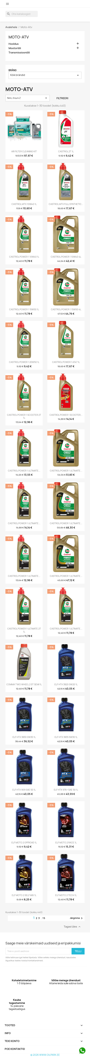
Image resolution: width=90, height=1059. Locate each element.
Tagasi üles (72, 927)
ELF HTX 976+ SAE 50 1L (66, 789)
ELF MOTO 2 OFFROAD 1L (24, 842)
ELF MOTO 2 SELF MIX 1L (24, 895)
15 (44, 918)
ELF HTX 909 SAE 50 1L (24, 789)
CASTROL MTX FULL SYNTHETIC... (66, 204)
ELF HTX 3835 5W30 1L (66, 737)
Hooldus (14, 44)
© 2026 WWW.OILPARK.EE (45, 1055)
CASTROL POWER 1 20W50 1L (24, 362)
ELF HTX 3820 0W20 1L (66, 684)
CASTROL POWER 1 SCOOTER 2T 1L (24, 416)
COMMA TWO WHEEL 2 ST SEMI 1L (24, 684)
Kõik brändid (45, 75)
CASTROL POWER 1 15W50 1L (24, 309)
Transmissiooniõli (19, 52)
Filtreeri (62, 98)
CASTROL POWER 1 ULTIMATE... (24, 470)
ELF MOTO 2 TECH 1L (66, 895)
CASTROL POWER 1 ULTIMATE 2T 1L (24, 630)
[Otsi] (21, 14)
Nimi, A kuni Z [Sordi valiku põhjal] (27, 98)
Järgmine (77, 918)
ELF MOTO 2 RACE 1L (66, 842)
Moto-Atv (19, 37)
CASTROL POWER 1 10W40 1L (24, 256)
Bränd (13, 70)
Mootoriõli (15, 48)
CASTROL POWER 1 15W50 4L (66, 309)
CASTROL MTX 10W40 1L (24, 204)
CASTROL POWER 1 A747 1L (66, 362)
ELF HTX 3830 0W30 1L (24, 737)
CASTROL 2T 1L (66, 151)
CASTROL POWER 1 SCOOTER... (66, 414)
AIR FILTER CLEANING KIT (24, 151)
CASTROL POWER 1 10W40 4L (66, 256)
